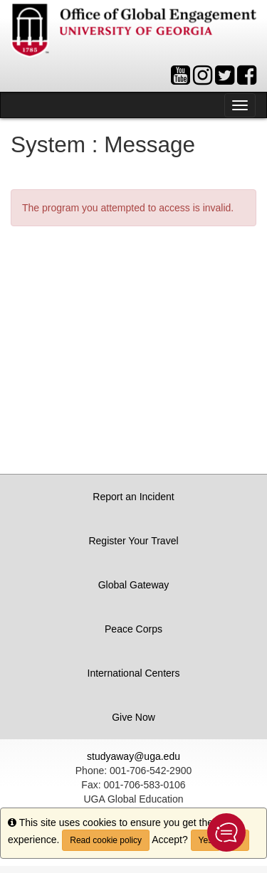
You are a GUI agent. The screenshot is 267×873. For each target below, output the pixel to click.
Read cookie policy (106, 840)
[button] (226, 832)
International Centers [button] (134, 673)
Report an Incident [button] (133, 496)
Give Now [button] (133, 717)
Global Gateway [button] (133, 585)
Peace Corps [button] (133, 629)
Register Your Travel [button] (133, 540)
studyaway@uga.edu (133, 756)
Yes (206, 840)
